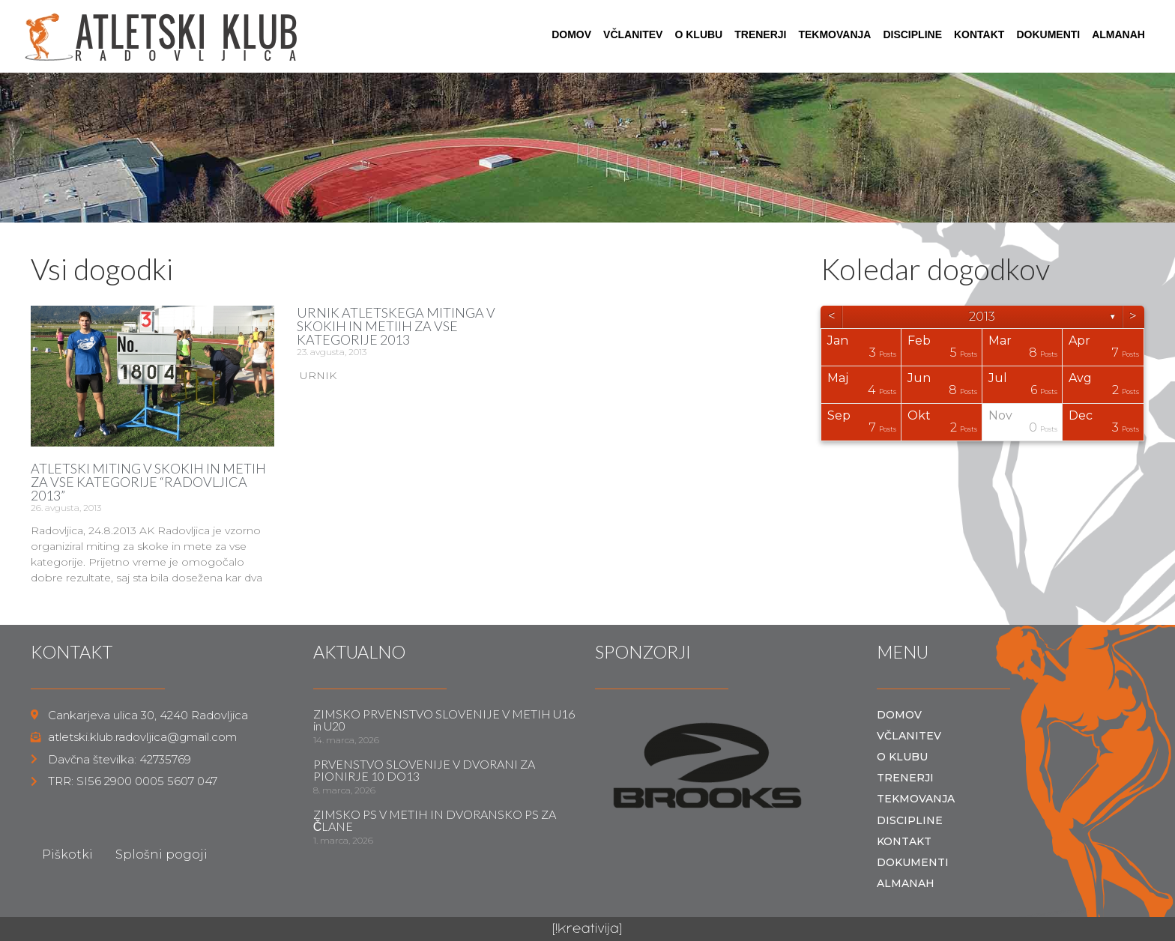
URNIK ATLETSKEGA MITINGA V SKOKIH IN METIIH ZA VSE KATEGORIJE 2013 (396, 326)
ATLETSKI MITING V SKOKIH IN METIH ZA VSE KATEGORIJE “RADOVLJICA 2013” (148, 481)
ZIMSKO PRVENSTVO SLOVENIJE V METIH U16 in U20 (444, 719)
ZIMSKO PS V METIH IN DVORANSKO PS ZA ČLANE (434, 820)
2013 (982, 316)
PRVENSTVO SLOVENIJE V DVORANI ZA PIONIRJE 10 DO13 (424, 770)
